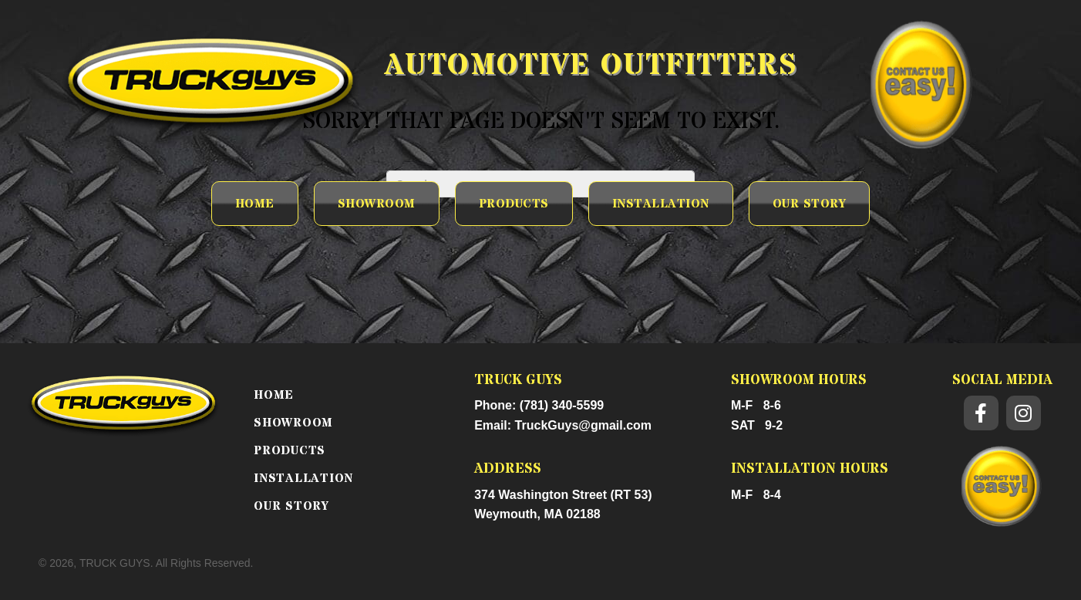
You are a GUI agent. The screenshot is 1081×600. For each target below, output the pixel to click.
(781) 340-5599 (562, 405)
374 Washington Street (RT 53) (563, 494)
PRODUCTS (289, 450)
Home (274, 394)
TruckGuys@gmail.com (583, 425)
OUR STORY (291, 505)
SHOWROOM (293, 422)
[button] (981, 413)
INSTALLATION (303, 478)
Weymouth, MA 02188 (537, 514)
